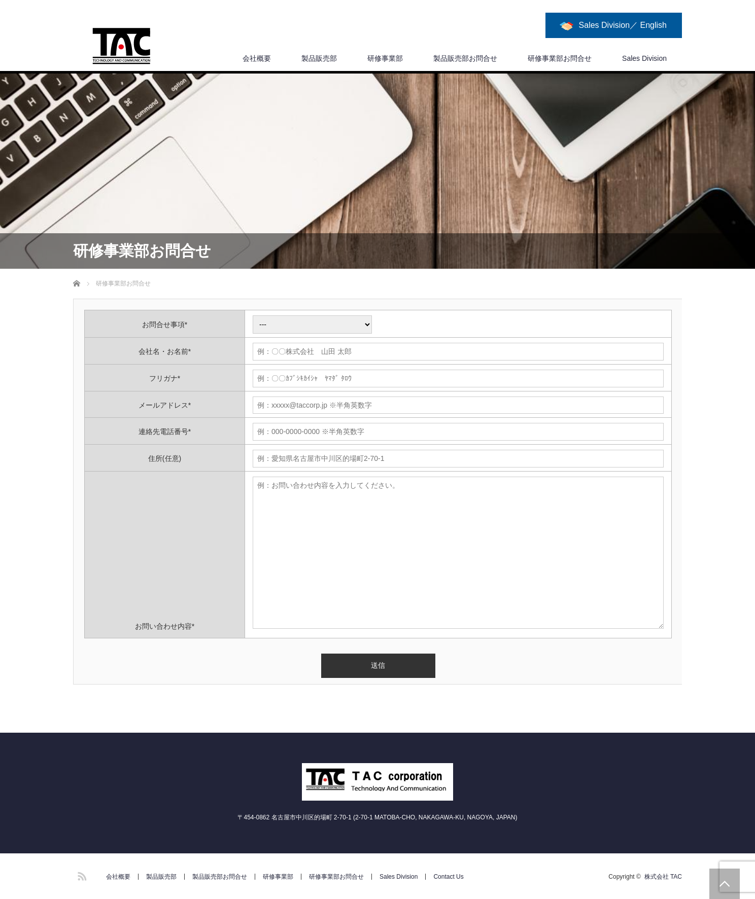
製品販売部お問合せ (465, 58)
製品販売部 (319, 58)
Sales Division (644, 58)
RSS (80, 874)
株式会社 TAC (663, 876)
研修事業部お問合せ (560, 58)
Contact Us (448, 877)
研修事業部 (385, 58)
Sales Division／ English (623, 25)
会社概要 (257, 58)
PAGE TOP (724, 884)
